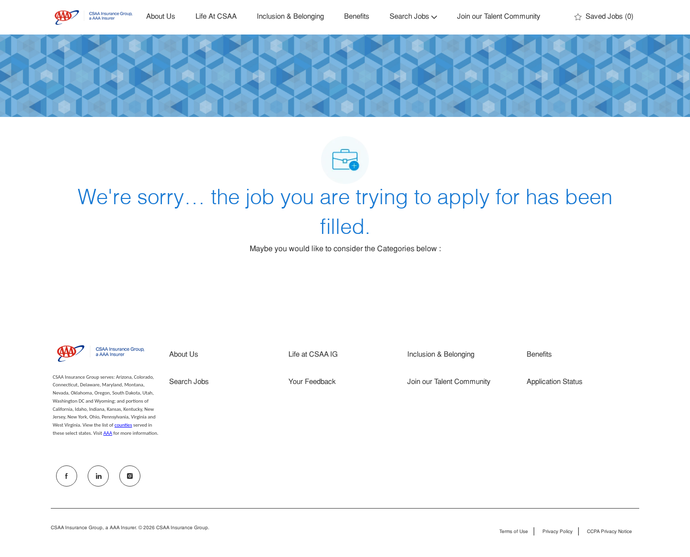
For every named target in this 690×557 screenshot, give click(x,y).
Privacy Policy (557, 532)
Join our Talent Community (498, 17)
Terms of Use (513, 532)
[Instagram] (129, 476)
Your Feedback (312, 382)
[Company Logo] (93, 17)
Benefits (356, 17)
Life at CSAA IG (313, 355)
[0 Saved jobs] (604, 17)
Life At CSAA (216, 17)
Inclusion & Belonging (290, 17)
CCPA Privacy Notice (609, 532)
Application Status (555, 382)
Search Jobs (189, 382)
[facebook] (66, 476)
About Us (160, 17)
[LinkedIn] (98, 476)
